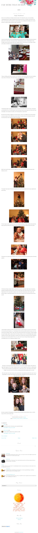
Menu (19, 9)
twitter (21, 415)
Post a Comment (4, 435)
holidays (21, 418)
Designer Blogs (21, 532)
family (18, 418)
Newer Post (3, 438)
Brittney (19, 519)
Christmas (15, 418)
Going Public (8, 468)
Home (19, 438)
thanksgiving (25, 418)
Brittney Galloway (19, 518)
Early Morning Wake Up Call (10, 474)
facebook (16, 415)
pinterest (26, 415)
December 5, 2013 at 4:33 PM (9, 433)
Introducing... (8, 453)
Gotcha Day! (8, 459)
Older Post (34, 438)
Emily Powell (6, 430)
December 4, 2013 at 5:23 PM (9, 427)
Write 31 (2, 464)
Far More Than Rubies (13, 4)
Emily (5, 424)
